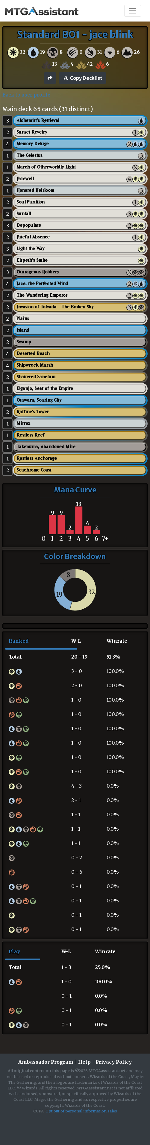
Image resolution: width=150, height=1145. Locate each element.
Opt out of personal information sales (81, 1111)
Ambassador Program (45, 1062)
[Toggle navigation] (132, 11)
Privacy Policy (114, 1062)
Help (84, 1062)
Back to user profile (26, 95)
